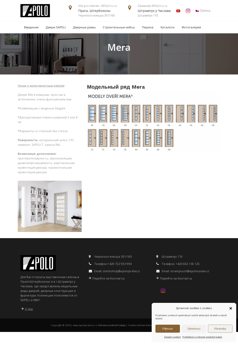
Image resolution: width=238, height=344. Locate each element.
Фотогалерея (191, 27)
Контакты (48, 39)
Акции (29, 39)
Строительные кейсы (119, 27)
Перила (147, 27)
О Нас (29, 321)
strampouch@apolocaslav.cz (189, 283)
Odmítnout (194, 328)
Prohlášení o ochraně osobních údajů (202, 337)
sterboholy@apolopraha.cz (121, 283)
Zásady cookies (172, 337)
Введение (31, 27)
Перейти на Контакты (108, 290)
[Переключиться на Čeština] (203, 10)
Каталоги (168, 27)
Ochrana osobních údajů (112, 337)
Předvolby (220, 328)
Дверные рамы (84, 27)
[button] (230, 308)
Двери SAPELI (56, 27)
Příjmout (168, 328)
